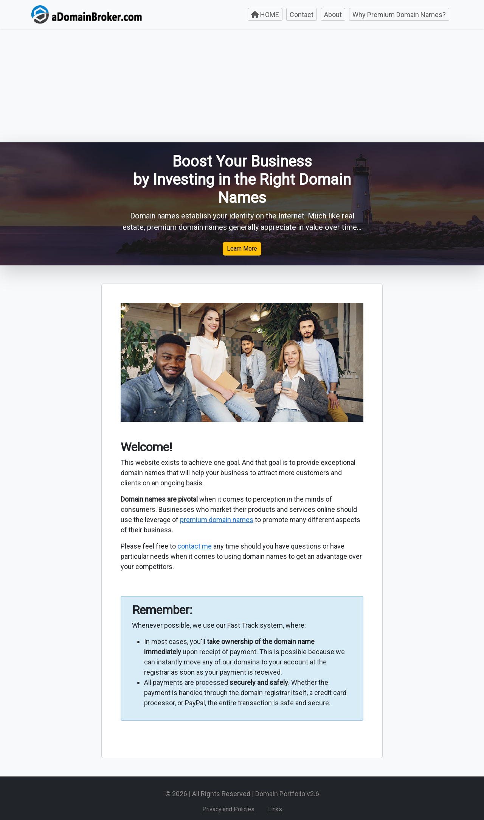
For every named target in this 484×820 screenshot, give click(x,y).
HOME (265, 15)
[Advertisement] (242, 86)
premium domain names (216, 520)
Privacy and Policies (228, 809)
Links (275, 809)
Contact (301, 15)
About (333, 15)
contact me (194, 546)
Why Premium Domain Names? (399, 15)
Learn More (242, 248)
